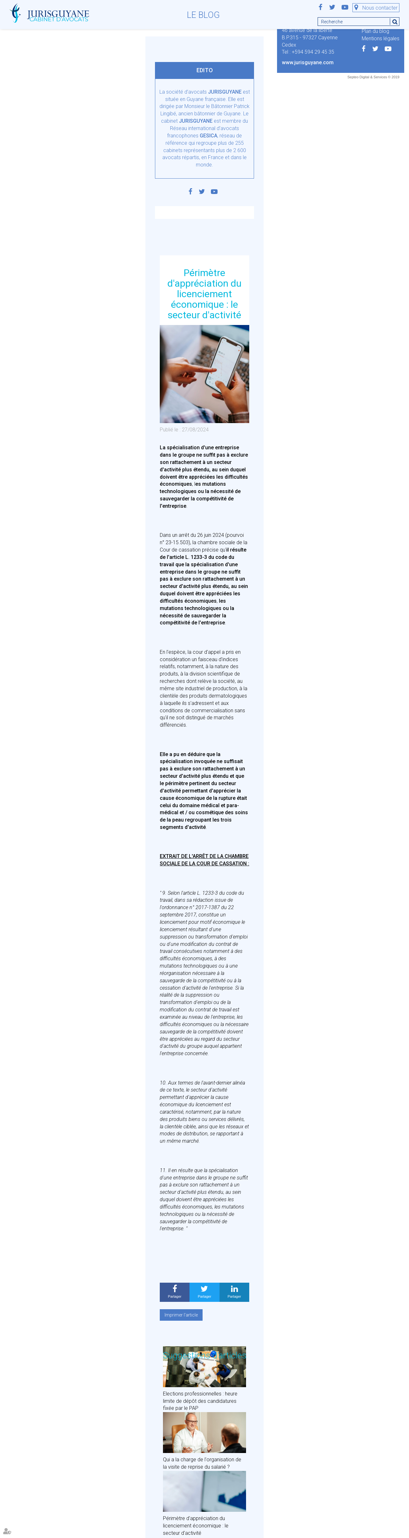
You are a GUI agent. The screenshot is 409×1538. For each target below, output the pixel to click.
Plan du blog (375, 31)
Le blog (203, 15)
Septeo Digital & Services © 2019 (373, 77)
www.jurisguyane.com (308, 62)
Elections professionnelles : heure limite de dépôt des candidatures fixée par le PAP (200, 1401)
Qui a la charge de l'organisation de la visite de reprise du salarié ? (202, 1463)
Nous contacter (379, 8)
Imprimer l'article (181, 1315)
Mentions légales (380, 38)
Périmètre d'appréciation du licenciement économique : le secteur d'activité (195, 1525)
